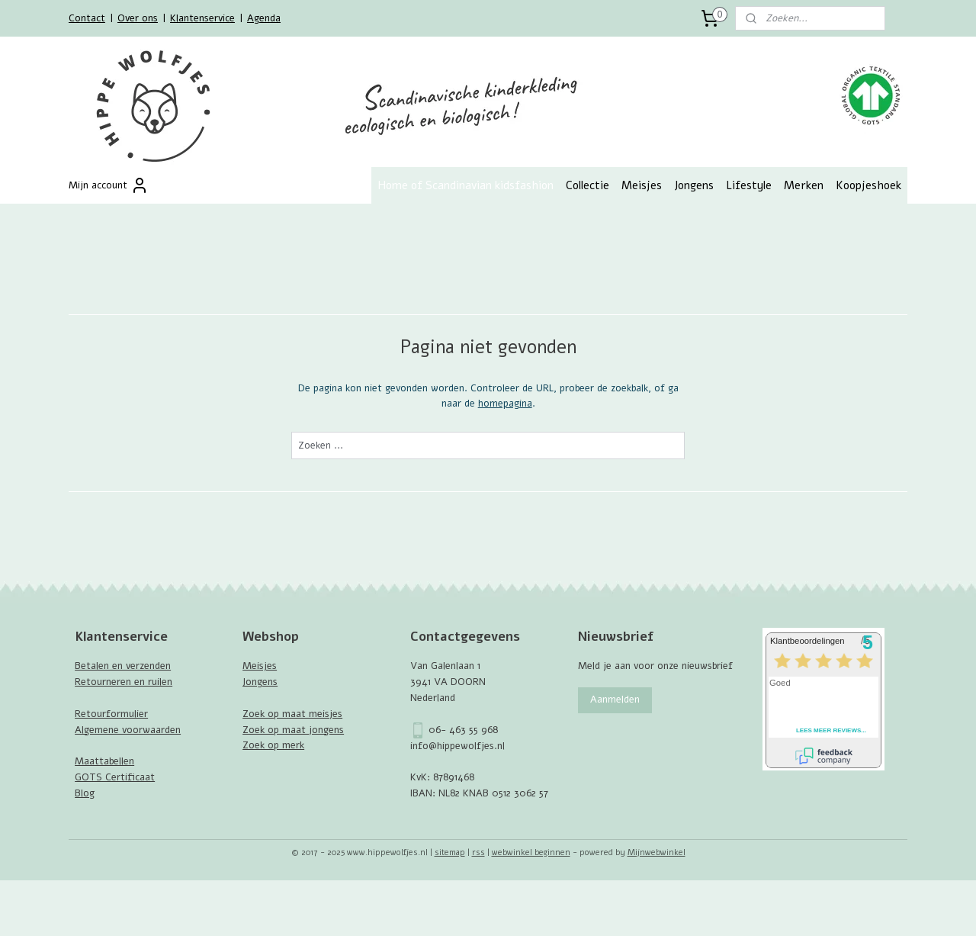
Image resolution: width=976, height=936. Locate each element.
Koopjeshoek (868, 185)
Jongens (694, 185)
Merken (804, 185)
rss (478, 852)
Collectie (587, 185)
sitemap (450, 852)
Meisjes (641, 185)
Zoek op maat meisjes (292, 714)
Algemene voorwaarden (128, 730)
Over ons (137, 18)
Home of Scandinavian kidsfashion (465, 185)
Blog (85, 793)
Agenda (264, 18)
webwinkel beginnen (531, 852)
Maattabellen (104, 761)
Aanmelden (615, 699)
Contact (87, 18)
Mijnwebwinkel (656, 852)
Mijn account (109, 185)
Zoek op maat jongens (293, 730)
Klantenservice (202, 18)
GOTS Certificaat (115, 777)
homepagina (504, 403)
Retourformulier (111, 714)
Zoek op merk (273, 745)
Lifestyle (749, 185)
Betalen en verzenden (123, 666)
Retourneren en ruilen (123, 682)
